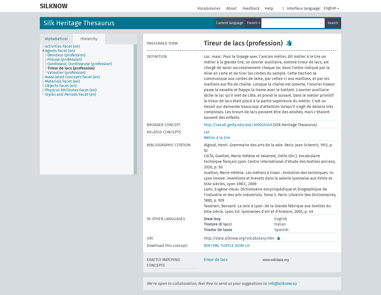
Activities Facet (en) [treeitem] (62, 46)
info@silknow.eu (282, 283)
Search (333, 23)
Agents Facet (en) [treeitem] (60, 51)
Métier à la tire (217, 137)
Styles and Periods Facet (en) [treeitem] (70, 94)
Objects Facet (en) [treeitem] (61, 86)
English (331, 8)
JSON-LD (242, 245)
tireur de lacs (215, 259)
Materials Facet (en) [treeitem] (62, 81)
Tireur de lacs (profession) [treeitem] (71, 68)
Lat (206, 132)
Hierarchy (88, 38)
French (253, 23)
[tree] (88, 109)
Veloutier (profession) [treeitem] (66, 72)
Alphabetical (56, 38)
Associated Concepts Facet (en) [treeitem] (72, 77)
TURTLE (227, 245)
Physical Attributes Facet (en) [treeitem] (70, 90)
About (232, 8)
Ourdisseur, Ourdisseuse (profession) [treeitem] (79, 64)
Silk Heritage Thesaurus (78, 23)
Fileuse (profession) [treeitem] (64, 59)
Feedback (251, 8)
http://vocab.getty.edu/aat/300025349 (238, 124)
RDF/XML (211, 245)
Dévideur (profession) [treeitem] (66, 55)
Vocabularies (209, 8)
